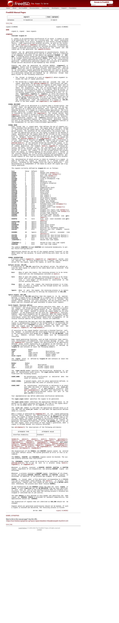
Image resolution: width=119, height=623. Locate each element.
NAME (8, 606)
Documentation (34, 8)
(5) (20, 502)
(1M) (15, 517)
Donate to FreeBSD (101, 2)
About (14, 8)
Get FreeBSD (23, 8)
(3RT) (20, 402)
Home (8, 8)
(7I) (54, 200)
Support (64, 8)
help (11, 23)
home (7, 23)
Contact (39, 620)
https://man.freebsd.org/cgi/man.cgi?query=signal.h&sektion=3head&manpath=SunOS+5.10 (37, 612)
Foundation (72, 8)
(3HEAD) (44, 53)
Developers (55, 8)
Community (45, 8)
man (48, 17)
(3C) (41, 94)
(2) (24, 48)
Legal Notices (23, 619)
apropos (55, 17)
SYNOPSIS (15, 606)
